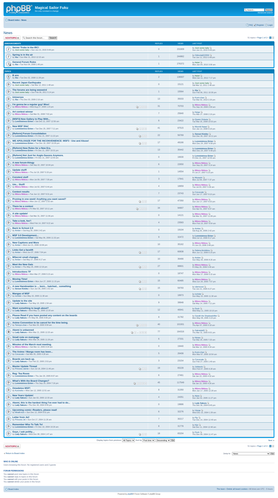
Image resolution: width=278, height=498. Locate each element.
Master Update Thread (24, 366)
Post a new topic (12, 38)
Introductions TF (21, 271)
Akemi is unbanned (23, 330)
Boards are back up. (23, 359)
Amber (18, 230)
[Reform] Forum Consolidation (29, 133)
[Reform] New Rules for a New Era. (31, 148)
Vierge (198, 410)
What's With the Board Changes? (30, 380)
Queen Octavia (201, 119)
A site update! (20, 213)
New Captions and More (25, 242)
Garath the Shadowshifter (206, 316)
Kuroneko (19, 390)
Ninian (198, 338)
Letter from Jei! (20, 417)
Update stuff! (19, 170)
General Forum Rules (24, 62)
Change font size (270, 19)
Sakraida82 (200, 330)
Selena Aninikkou (202, 250)
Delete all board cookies (237, 489)
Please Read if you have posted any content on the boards (44, 315)
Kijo (196, 425)
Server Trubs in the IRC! (25, 47)
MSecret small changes (25, 257)
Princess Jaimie (22, 369)
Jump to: (227, 453)
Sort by (145, 440)
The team (221, 489)
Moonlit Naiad (201, 127)
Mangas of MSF (21, 293)
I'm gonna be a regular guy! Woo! (30, 104)
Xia (16, 57)
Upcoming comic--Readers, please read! (34, 410)
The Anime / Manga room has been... (32, 351)
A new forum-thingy (23, 162)
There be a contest (22, 206)
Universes (18, 97)
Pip (196, 418)
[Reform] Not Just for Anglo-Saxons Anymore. (37, 155)
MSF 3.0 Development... (25, 235)
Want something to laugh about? (30, 308)
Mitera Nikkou (21, 107)
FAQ (251, 25)
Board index (14, 20)
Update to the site (22, 300)
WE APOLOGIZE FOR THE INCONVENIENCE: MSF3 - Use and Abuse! (50, 140)
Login (270, 25)
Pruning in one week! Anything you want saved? (39, 199)
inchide (18, 296)
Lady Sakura (21, 303)
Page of (262, 38)
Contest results (20, 191)
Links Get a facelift (22, 250)
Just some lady (22, 50)
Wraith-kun (19, 412)
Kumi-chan (199, 98)
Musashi (198, 178)
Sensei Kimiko (201, 134)
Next (270, 440)
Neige (197, 112)
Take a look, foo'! (21, 220)
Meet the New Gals (22, 264)
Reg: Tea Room (20, 373)
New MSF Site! (20, 126)
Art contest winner (22, 111)
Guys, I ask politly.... (23, 431)
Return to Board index (15, 453)
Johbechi (199, 367)
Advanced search (265, 13)
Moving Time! (19, 279)
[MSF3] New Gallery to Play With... (31, 119)
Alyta (197, 396)
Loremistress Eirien (24, 121)
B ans (15, 75)
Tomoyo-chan (21, 325)
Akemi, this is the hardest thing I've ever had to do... (41, 402)
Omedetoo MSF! (21, 388)
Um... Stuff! (18, 184)
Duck (197, 308)
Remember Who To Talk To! (27, 424)
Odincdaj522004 (202, 55)
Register (260, 25)
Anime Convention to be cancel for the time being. (40, 322)
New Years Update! (23, 395)
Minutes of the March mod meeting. (32, 344)
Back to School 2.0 (22, 228)
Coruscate (199, 192)
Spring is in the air (22, 54)
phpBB (130, 494)
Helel (197, 62)
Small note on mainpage (25, 337)
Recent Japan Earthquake (26, 82)
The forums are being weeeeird (29, 90)
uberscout (199, 287)
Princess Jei (20, 420)
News (23, 20)
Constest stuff (20, 177)
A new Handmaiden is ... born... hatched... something (41, 286)
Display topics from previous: (116, 440)
